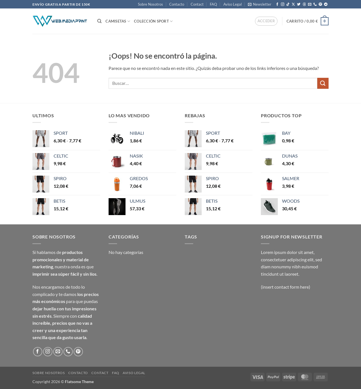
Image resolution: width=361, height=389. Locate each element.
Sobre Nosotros (150, 4)
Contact (197, 4)
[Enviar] (323, 83)
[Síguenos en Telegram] (325, 4)
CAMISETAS (117, 21)
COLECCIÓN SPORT (153, 21)
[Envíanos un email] (309, 4)
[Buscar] (99, 21)
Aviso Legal (232, 4)
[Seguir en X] (293, 4)
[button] (259, 4)
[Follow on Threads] (304, 4)
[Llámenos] (315, 4)
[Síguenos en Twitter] (298, 4)
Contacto (176, 4)
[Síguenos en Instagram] (282, 4)
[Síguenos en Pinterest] (320, 4)
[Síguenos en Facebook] (277, 4)
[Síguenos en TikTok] (288, 4)
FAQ (213, 4)
